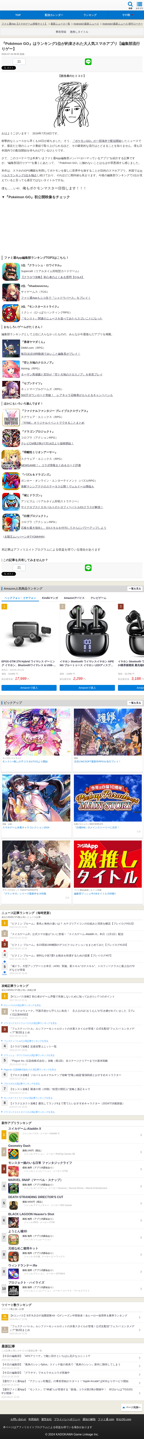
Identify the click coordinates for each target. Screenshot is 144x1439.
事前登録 (61, 31)
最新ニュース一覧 (60, 23)
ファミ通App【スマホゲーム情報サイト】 (24, 23)
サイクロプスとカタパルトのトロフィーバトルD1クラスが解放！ (62, 507)
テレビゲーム (98, 597)
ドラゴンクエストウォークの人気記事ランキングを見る (30, 1023)
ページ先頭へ (133, 1407)
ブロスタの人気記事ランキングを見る (22, 1084)
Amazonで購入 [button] (29, 687)
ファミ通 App (14, 5)
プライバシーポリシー (67, 1419)
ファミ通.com (106, 1419)
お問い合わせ (18, 1419)
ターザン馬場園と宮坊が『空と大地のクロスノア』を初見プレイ (62, 374)
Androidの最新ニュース (86, 23)
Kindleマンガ (50, 597)
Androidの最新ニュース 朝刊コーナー (122, 23)
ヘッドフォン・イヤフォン (20, 597)
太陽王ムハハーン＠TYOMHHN (24, 536)
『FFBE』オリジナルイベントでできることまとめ (52, 422)
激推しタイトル (79, 31)
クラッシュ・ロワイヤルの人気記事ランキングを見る (29, 1055)
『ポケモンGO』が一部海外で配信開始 (97, 140)
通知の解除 (89, 1419)
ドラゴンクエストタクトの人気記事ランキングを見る (29, 1112)
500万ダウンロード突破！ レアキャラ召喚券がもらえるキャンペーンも (67, 395)
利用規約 (33, 1419)
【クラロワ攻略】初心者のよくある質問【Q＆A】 (52, 277)
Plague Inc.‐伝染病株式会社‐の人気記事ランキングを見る (30, 1069)
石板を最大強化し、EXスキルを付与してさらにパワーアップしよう (63, 527)
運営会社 (46, 1419)
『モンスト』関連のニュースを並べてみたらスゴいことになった (62, 318)
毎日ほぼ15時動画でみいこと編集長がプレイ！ (50, 353)
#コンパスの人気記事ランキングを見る (22, 1005)
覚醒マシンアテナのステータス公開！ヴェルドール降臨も (57, 486)
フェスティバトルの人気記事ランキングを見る (26, 1041)
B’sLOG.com (123, 1419)
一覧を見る (135, 588)
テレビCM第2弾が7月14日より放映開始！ (47, 443)
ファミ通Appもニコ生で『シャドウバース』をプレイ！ (56, 297)
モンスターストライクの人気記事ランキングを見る (28, 1098)
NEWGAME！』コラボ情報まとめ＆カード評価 (51, 465)
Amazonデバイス (74, 597)
